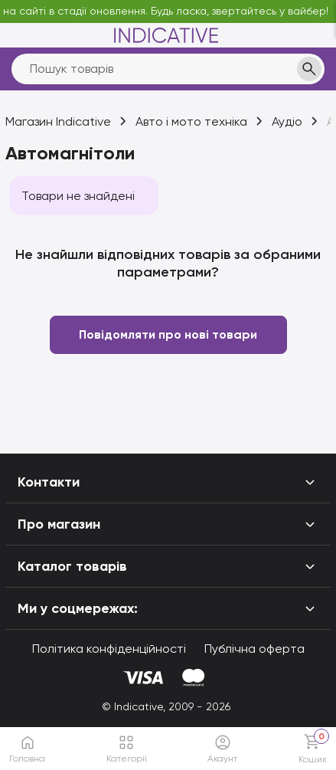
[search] (168, 69)
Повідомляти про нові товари (168, 334)
